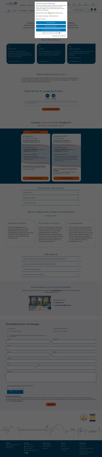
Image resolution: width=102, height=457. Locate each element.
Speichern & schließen (51, 26)
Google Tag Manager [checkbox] (43, 16)
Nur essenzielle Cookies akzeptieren (51, 30)
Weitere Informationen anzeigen (51, 33)
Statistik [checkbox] (52, 13)
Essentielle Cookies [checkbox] (43, 13)
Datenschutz (55, 36)
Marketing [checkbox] (59, 13)
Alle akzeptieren (51, 22)
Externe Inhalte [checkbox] (42, 19)
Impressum (63, 36)
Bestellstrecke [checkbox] (54, 16)
